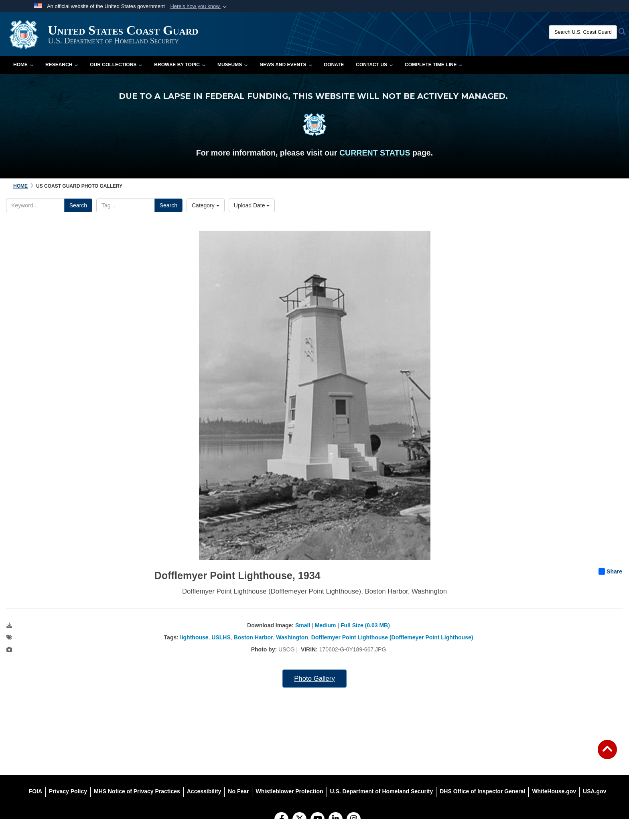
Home (23, 65)
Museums (232, 65)
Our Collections (116, 65)
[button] (199, 6)
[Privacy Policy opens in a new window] (68, 791)
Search (78, 205)
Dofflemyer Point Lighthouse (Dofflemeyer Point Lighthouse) (392, 637)
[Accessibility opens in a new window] (204, 791)
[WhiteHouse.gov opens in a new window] (554, 791)
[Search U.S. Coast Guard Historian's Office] (583, 32)
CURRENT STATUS (374, 152)
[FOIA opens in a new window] (35, 791)
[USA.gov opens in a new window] (594, 791)
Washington (292, 637)
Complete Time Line (433, 65)
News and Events (286, 65)
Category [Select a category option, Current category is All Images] (205, 205)
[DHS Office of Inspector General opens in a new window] (482, 791)
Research (61, 65)
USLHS (220, 637)
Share (610, 571)
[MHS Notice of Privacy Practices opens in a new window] (137, 791)
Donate (334, 65)
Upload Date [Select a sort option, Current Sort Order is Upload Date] (252, 205)
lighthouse (194, 637)
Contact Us (374, 65)
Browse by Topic (179, 65)
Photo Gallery (314, 678)
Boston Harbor (253, 637)
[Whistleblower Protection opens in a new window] (289, 791)
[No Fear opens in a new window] (238, 791)
